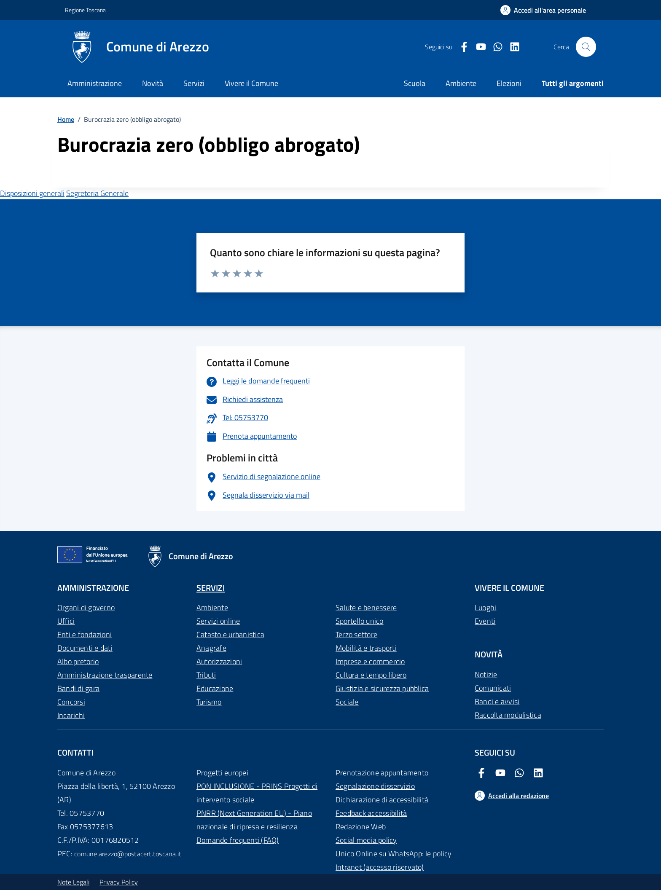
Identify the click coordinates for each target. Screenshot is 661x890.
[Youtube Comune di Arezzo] (477, 47)
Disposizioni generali (32, 193)
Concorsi (71, 702)
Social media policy (366, 840)
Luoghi (485, 607)
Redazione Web (361, 826)
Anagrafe (211, 648)
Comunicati (493, 688)
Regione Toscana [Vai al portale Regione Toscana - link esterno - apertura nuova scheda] (85, 9)
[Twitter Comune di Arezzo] (494, 47)
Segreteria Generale (97, 193)
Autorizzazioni (219, 661)
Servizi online (218, 621)
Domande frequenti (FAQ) (237, 840)
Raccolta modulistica (508, 715)
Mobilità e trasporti (366, 648)
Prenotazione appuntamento (382, 772)
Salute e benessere (366, 607)
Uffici (66, 621)
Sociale (347, 702)
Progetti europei (222, 772)
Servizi (193, 83)
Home (65, 119)
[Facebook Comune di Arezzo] (460, 47)
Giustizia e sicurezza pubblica (382, 688)
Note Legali (73, 882)
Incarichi (71, 715)
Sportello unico (360, 621)
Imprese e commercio (370, 661)
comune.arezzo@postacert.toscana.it (127, 854)
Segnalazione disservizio (375, 786)
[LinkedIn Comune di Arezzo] (511, 47)
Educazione (214, 688)
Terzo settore (356, 634)
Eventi (485, 621)
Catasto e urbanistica (230, 634)
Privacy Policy (118, 882)
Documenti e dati (85, 648)
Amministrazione (94, 83)
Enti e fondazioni (84, 634)
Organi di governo (86, 607)
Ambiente (212, 607)
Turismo (209, 702)
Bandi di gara (78, 688)
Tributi (206, 675)
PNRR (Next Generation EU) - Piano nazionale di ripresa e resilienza (254, 819)
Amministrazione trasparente (104, 675)
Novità (152, 83)
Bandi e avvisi (497, 701)
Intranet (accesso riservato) (380, 867)
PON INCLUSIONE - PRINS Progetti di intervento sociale (256, 792)
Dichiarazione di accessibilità (382, 799)
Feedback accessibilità (371, 813)
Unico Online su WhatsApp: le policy (393, 853)
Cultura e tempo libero (371, 675)
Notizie (486, 674)
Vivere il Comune (251, 83)
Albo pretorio (78, 661)
